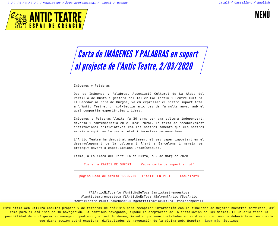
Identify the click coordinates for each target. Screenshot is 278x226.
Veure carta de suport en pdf (167, 164)
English (263, 2)
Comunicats (189, 176)
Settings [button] (231, 220)
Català (224, 2)
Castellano (243, 2)
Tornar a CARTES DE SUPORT (107, 164)
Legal (106, 3)
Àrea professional (80, 3)
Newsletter (52, 3)
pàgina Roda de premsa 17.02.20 (107, 176)
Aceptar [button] (193, 220)
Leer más (212, 220)
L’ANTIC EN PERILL (159, 176)
